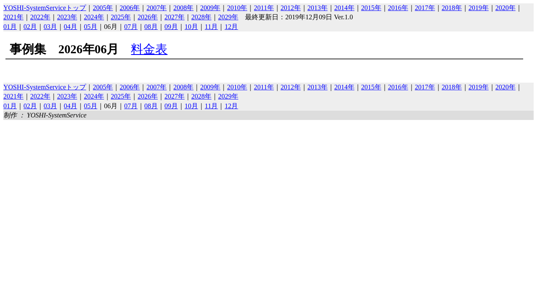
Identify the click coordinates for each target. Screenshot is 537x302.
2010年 (237, 7)
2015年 (371, 7)
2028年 (201, 17)
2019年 (479, 7)
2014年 (344, 7)
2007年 (156, 7)
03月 (50, 26)
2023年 (67, 17)
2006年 (130, 7)
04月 (70, 26)
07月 (131, 26)
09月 (171, 26)
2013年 (318, 7)
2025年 (121, 17)
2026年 (148, 17)
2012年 (291, 7)
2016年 (398, 7)
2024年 (94, 17)
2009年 (210, 7)
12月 (231, 26)
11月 (211, 26)
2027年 (174, 17)
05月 (90, 26)
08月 (151, 26)
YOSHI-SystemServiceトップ (44, 7)
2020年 (505, 7)
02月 (30, 26)
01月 (10, 26)
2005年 (103, 7)
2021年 (13, 17)
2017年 (425, 7)
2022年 (40, 17)
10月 (191, 26)
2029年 (228, 17)
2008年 (183, 7)
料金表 (149, 49)
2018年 (452, 7)
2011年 (264, 7)
